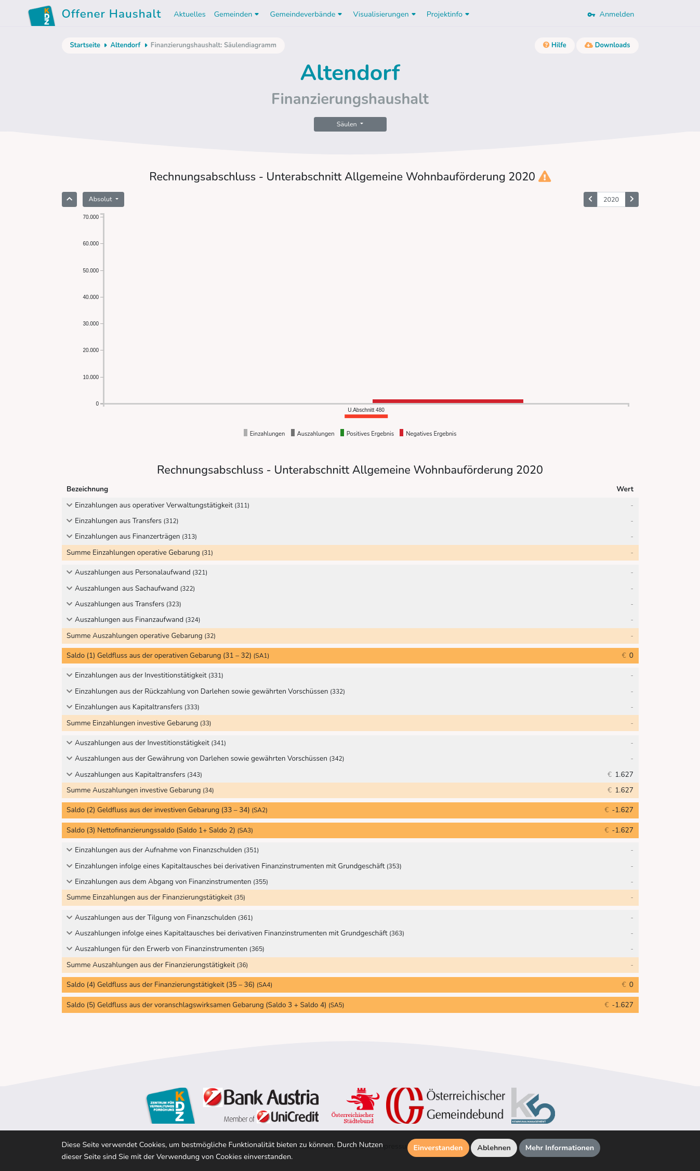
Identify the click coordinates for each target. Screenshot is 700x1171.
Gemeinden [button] (238, 14)
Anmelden (610, 14)
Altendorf (125, 45)
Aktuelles (189, 14)
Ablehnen (494, 1147)
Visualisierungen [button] (385, 14)
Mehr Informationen (560, 1147)
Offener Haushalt (112, 15)
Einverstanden (438, 1147)
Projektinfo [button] (449, 14)
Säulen (348, 124)
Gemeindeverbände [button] (307, 14)
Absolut (101, 198)
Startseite (85, 45)
